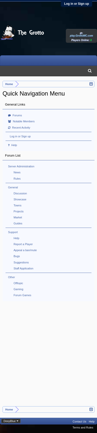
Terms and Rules (82, 427)
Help (12, 145)
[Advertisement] (48, 355)
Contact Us (79, 421)
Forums (15, 115)
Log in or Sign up (76, 4)
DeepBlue (10, 420)
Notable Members (21, 121)
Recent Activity (19, 127)
